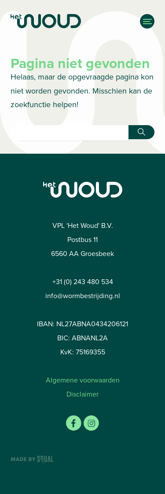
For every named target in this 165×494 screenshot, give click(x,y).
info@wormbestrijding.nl (82, 296)
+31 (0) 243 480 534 (82, 282)
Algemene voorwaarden (83, 380)
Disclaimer (82, 394)
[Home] (60, 21)
